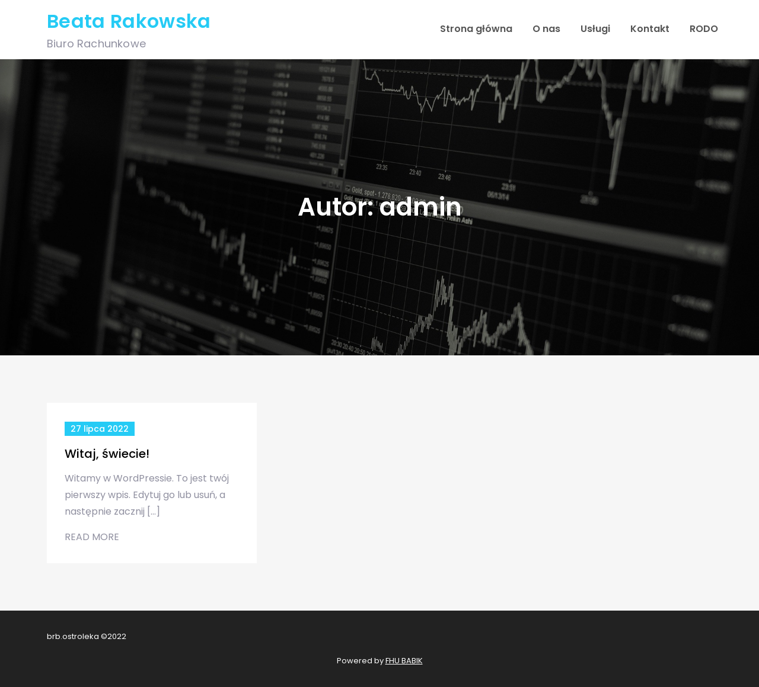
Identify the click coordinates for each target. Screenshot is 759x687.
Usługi (595, 29)
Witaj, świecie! (107, 453)
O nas (546, 29)
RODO (704, 29)
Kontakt (649, 29)
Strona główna (476, 29)
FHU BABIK (404, 660)
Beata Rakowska (129, 21)
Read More (92, 537)
